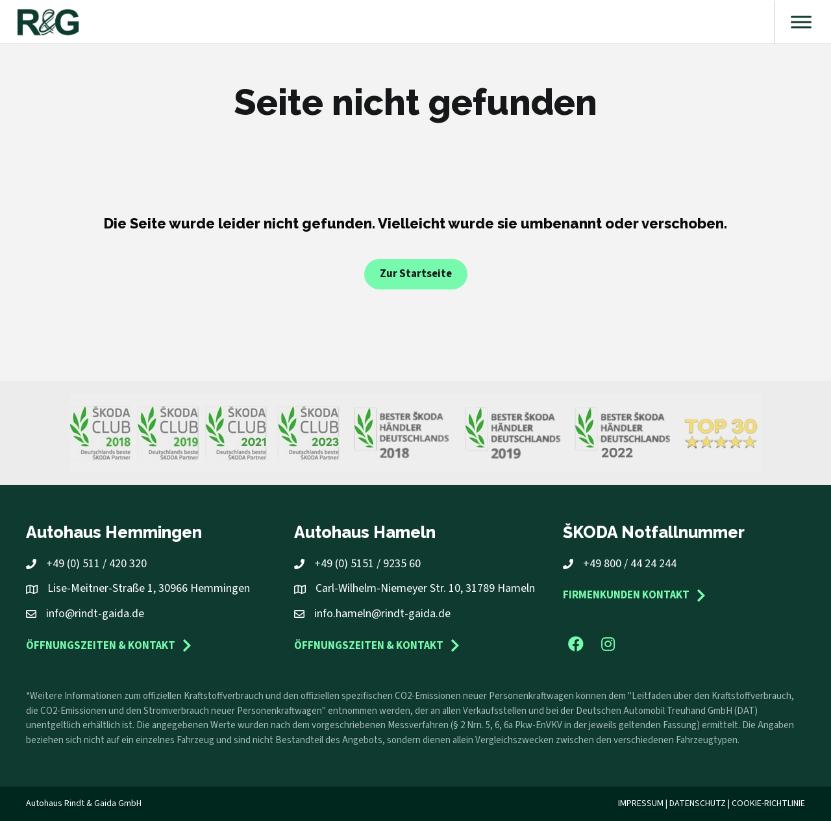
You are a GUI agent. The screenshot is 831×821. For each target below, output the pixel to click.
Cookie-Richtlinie (768, 803)
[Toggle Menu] (801, 22)
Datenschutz (697, 803)
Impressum (641, 803)
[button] (576, 644)
